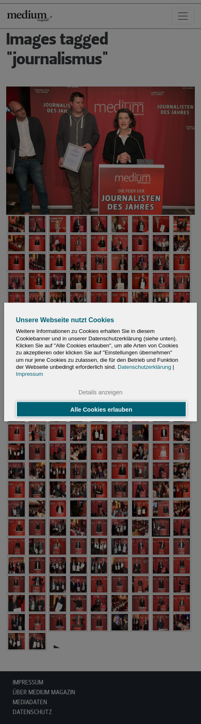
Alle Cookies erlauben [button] (101, 409)
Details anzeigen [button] (100, 392)
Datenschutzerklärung (144, 366)
